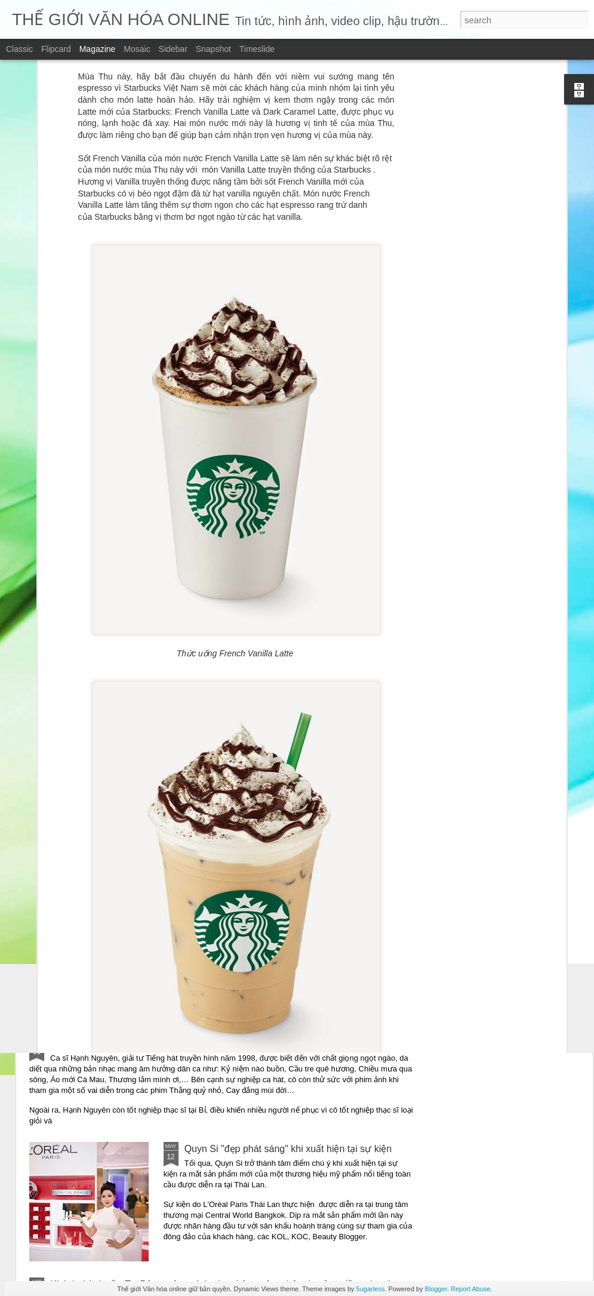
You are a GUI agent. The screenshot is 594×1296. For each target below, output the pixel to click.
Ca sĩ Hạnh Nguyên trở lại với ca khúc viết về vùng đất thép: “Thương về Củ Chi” (221, 1044)
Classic (19, 49)
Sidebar (173, 49)
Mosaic (137, 49)
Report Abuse (471, 1288)
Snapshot (213, 49)
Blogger (436, 1288)
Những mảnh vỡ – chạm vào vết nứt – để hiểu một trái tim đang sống (197, 930)
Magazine (97, 49)
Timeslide (257, 49)
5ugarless (370, 1288)
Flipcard (56, 49)
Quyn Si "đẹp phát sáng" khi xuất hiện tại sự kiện (288, 1149)
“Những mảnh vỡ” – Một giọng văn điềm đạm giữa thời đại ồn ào (188, 844)
